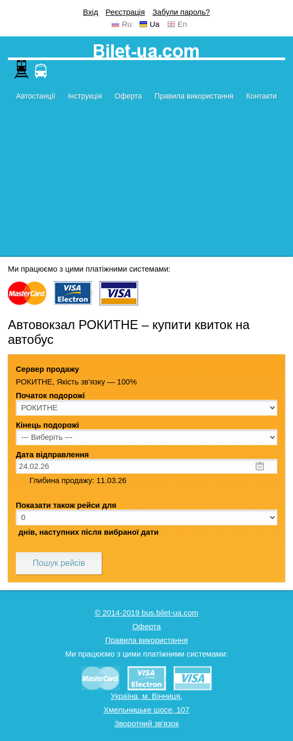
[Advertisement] (146, 183)
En (182, 24)
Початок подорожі (50, 395)
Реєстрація (125, 12)
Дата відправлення (52, 454)
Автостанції (35, 96)
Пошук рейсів (59, 563)
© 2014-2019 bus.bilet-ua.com (147, 613)
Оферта (128, 96)
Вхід (91, 12)
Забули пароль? (181, 12)
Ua (155, 24)
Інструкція (85, 96)
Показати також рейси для (66, 505)
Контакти (261, 96)
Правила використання (193, 96)
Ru (127, 24)
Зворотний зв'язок (146, 723)
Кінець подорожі (47, 425)
